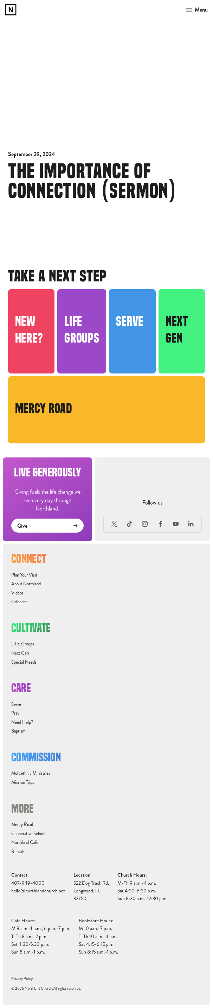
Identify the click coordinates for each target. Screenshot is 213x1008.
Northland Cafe (24, 842)
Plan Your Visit (24, 575)
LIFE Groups (22, 644)
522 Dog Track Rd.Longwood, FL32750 (91, 891)
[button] (195, 10)
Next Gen (20, 653)
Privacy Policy (22, 978)
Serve (16, 704)
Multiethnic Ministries (30, 773)
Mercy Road (22, 824)
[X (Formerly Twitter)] (114, 523)
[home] (11, 9)
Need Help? (22, 722)
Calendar (19, 602)
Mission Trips (22, 782)
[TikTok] (129, 523)
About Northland (26, 584)
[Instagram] (145, 523)
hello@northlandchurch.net (38, 890)
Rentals (18, 851)
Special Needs (24, 662)
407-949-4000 (28, 883)
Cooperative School (28, 834)
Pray (15, 713)
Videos (17, 593)
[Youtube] (175, 523)
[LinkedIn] (191, 523)
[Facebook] (160, 523)
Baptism (18, 731)
